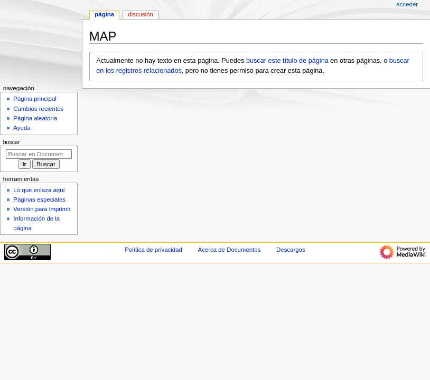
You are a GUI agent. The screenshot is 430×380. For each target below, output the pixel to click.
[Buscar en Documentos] (39, 154)
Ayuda (21, 128)
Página (104, 14)
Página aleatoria (35, 118)
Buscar (11, 142)
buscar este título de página (287, 60)
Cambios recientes (38, 109)
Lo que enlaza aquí (38, 190)
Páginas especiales (39, 199)
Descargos (290, 249)
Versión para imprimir (41, 209)
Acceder (407, 4)
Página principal (35, 99)
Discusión (140, 14)
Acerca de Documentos (229, 249)
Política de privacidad (153, 249)
